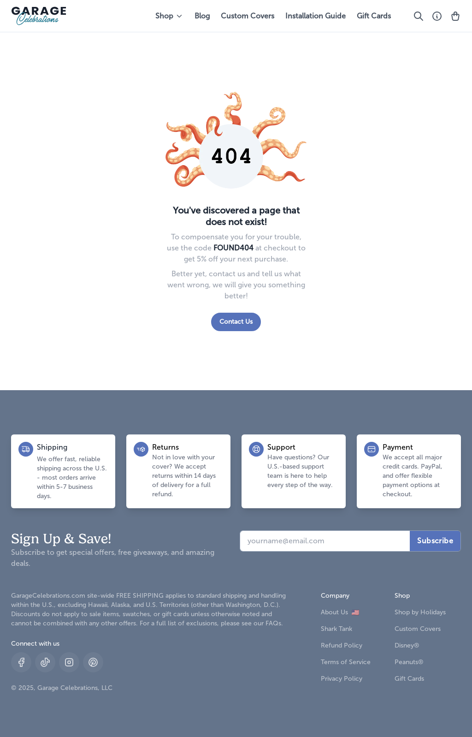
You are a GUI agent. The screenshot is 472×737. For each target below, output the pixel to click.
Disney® (407, 645)
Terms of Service (346, 662)
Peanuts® (409, 662)
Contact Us (236, 321)
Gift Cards (374, 16)
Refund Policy (341, 645)
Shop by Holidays (420, 612)
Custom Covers (247, 16)
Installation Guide (315, 16)
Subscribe (435, 541)
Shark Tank (336, 628)
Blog (202, 16)
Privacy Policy (341, 678)
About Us (340, 612)
